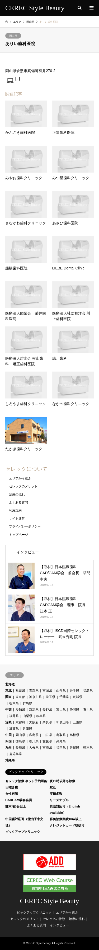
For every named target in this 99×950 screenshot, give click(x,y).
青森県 (34, 690)
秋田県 (20, 690)
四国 (8, 741)
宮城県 (47, 690)
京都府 (20, 722)
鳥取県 (61, 735)
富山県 (61, 709)
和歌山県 (62, 722)
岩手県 (74, 690)
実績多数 (56, 794)
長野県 (47, 709)
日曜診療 (11, 787)
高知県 (61, 741)
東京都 (20, 697)
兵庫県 (27, 728)
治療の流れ (17, 494)
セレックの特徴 (54, 919)
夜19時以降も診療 (62, 781)
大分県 (34, 747)
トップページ (18, 534)
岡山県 (13, 35)
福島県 (88, 690)
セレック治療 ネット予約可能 (26, 781)
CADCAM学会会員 (18, 800)
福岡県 (61, 747)
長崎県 (20, 747)
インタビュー (28, 552)
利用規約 (15, 510)
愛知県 (20, 709)
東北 (8, 690)
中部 (8, 709)
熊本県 (88, 747)
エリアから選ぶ (20, 478)
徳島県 (20, 741)
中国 (8, 735)
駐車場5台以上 (15, 806)
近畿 (8, 722)
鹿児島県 (15, 754)
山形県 (61, 690)
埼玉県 (50, 697)
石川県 (88, 709)
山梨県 (27, 716)
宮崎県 (47, 747)
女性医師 (11, 794)
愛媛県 (47, 741)
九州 (8, 747)
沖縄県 (10, 760)
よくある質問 (18, 502)
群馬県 (27, 703)
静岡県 (74, 709)
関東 (8, 697)
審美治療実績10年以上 (66, 819)
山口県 (47, 735)
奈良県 (47, 722)
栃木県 (14, 703)
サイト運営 (17, 518)
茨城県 (77, 697)
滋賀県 (14, 728)
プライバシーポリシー (25, 526)
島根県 (74, 735)
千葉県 (64, 697)
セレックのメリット (23, 486)
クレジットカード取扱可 (67, 825)
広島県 (34, 735)
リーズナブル (59, 800)
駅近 (53, 787)
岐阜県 (41, 716)
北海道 (10, 684)
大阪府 (34, 722)
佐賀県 (74, 747)
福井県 (14, 716)
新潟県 (34, 709)
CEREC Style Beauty (49, 901)
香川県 (34, 741)
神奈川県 (35, 697)
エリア (17, 21)
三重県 (77, 722)
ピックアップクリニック (22, 832)
